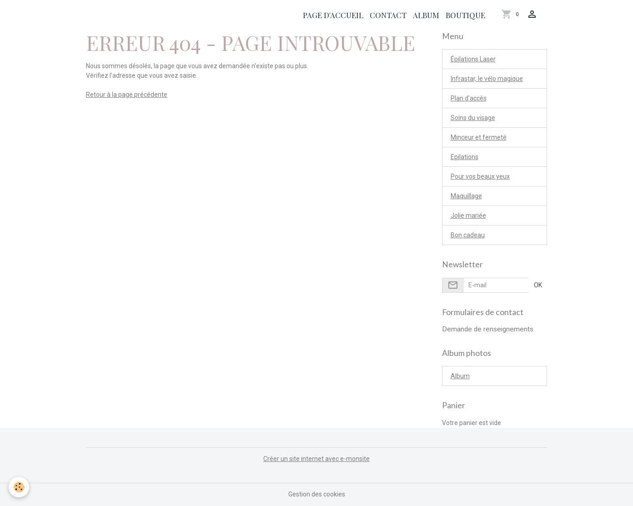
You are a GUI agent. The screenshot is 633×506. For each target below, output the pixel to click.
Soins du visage (473, 117)
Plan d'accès (469, 98)
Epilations (464, 156)
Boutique (465, 15)
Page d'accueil (333, 15)
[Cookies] (19, 487)
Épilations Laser (473, 59)
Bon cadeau (468, 235)
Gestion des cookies (316, 494)
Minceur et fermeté (479, 137)
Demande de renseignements (487, 329)
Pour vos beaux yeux (480, 176)
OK (538, 285)
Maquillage (466, 196)
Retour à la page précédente (126, 94)
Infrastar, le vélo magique (487, 78)
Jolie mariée (468, 215)
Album (426, 15)
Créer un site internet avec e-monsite (316, 458)
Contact (388, 15)
